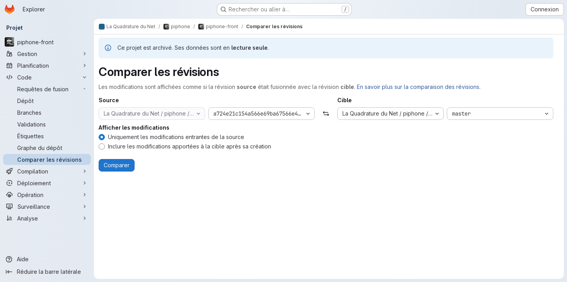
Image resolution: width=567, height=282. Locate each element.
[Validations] (47, 124)
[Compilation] (47, 171)
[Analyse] (47, 218)
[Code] (47, 77)
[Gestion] (47, 53)
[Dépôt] (47, 100)
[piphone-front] (47, 41)
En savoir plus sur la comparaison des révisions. (419, 86)
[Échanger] (326, 113)
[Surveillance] (47, 206)
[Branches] (47, 112)
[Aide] (47, 259)
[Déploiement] (47, 182)
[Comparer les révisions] (47, 159)
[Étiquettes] (47, 135)
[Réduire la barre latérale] (47, 271)
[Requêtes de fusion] (47, 88)
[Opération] (47, 194)
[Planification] (47, 65)
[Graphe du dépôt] (47, 147)
